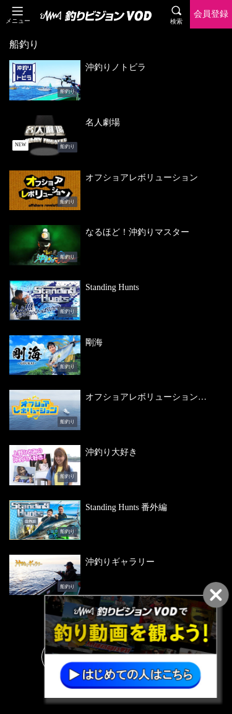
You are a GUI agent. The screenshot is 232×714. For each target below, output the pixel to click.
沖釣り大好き (111, 452)
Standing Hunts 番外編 (126, 507)
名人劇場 (102, 122)
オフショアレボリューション (141, 177)
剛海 (94, 342)
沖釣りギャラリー (120, 561)
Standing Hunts (112, 287)
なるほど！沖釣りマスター (137, 232)
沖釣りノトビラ (115, 67)
